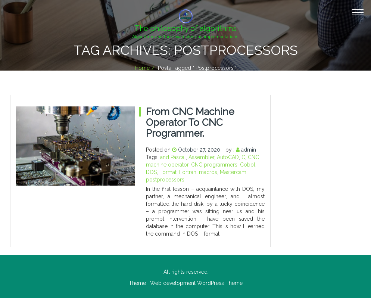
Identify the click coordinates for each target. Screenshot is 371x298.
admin (248, 150)
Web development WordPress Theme (196, 283)
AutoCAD (228, 157)
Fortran (187, 172)
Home (142, 68)
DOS (151, 172)
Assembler (201, 157)
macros (208, 172)
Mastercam (233, 172)
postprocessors (165, 180)
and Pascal (173, 157)
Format (168, 172)
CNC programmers (214, 165)
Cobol (247, 165)
